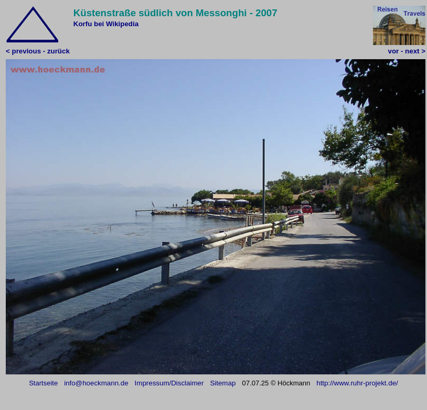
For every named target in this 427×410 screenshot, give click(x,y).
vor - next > (406, 51)
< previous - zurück (38, 51)
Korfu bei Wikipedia (105, 24)
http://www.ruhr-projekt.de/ (357, 383)
